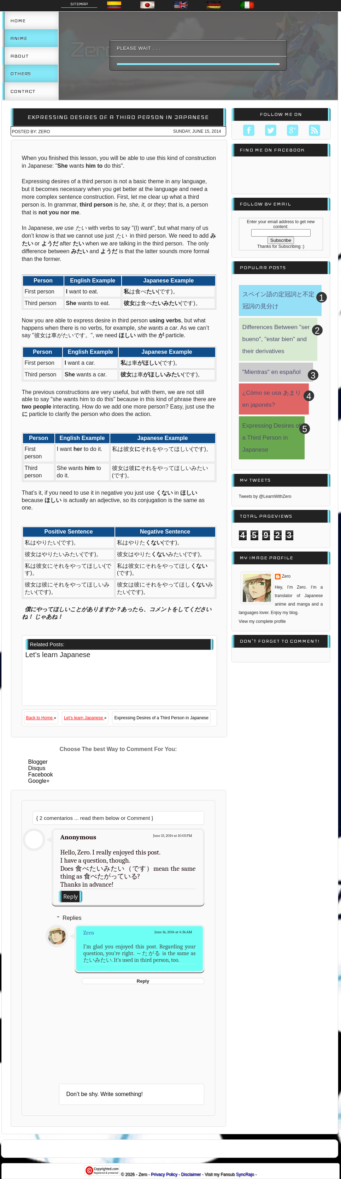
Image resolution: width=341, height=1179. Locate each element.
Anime (18, 38)
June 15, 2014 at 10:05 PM (172, 835)
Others (20, 73)
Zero (88, 933)
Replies (72, 918)
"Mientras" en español (271, 372)
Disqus (37, 768)
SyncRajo (245, 1174)
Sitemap (79, 3)
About (19, 56)
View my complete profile (262, 621)
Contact (22, 91)
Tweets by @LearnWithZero (265, 496)
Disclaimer (191, 1174)
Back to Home (40, 717)
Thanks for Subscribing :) (280, 246)
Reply (70, 896)
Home (17, 20)
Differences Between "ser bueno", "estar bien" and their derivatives (276, 339)
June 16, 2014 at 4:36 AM (173, 932)
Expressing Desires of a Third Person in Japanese (118, 117)
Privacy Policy (164, 1174)
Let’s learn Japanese (84, 717)
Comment (139, 818)
